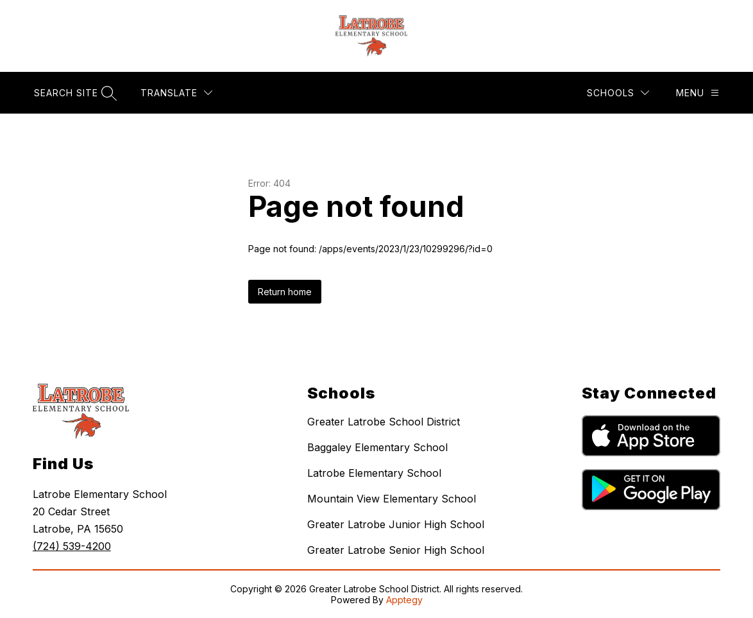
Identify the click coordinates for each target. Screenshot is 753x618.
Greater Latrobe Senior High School (395, 550)
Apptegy (404, 599)
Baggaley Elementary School (377, 447)
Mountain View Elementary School (391, 498)
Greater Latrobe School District (383, 421)
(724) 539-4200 (72, 546)
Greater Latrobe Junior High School (395, 524)
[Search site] (74, 93)
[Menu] (697, 93)
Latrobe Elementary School (374, 473)
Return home (285, 291)
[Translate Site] (176, 93)
